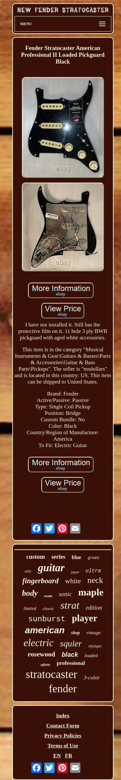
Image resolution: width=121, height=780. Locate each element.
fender (63, 689)
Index (63, 716)
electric (39, 642)
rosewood (41, 654)
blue (76, 557)
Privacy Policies (62, 736)
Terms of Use (62, 746)
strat (69, 605)
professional (71, 663)
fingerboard (40, 581)
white (73, 581)
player (84, 618)
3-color (92, 678)
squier (71, 643)
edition (94, 608)
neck (95, 580)
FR (68, 756)
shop (75, 632)
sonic (65, 594)
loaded (91, 655)
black (70, 654)
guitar (51, 568)
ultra (93, 571)
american (45, 630)
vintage (93, 632)
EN (57, 756)
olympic (95, 646)
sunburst (46, 619)
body (30, 593)
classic (48, 608)
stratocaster (51, 674)
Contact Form (62, 726)
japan (75, 572)
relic (28, 571)
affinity (45, 664)
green (93, 558)
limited (30, 608)
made (48, 596)
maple (91, 592)
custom (35, 556)
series (58, 557)
